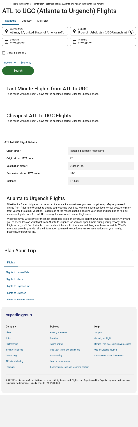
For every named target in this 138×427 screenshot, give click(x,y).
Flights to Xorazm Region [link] (20, 318)
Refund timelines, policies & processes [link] (112, 363)
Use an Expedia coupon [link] (105, 368)
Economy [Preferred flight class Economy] (28, 64)
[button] (69, 269)
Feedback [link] (10, 386)
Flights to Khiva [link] (14, 298)
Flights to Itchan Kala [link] (17, 291)
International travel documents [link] (108, 374)
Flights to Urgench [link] (52, 4)
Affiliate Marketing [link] (14, 380)
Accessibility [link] (56, 374)
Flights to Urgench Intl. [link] (18, 304)
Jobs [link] (8, 357)
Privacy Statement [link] (59, 351)
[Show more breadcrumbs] (5, 4)
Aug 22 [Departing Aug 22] (14, 45)
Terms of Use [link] (56, 363)
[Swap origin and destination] (69, 32)
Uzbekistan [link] (17, 4)
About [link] (9, 351)
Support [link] (98, 351)
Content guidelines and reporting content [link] (69, 386)
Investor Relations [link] (14, 368)
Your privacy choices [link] (60, 380)
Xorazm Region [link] (33, 4)
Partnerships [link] (12, 363)
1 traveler (9, 64)
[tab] (10, 22)
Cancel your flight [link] (102, 357)
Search (18, 72)
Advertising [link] (11, 374)
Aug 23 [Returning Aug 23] (82, 45)
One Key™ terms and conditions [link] (65, 368)
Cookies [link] (54, 357)
